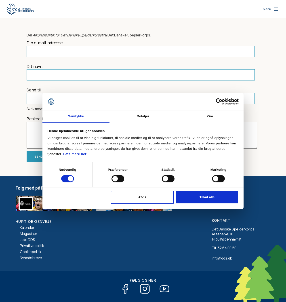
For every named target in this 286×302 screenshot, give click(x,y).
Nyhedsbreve (31, 257)
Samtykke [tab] (76, 116)
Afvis (142, 197)
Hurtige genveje (34, 221)
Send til (34, 90)
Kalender (27, 227)
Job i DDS (27, 239)
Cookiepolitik (30, 251)
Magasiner (28, 233)
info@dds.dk (222, 258)
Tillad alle (206, 197)
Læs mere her (74, 154)
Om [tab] (210, 116)
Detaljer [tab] (143, 116)
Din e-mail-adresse (45, 42)
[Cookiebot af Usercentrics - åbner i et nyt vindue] (219, 101)
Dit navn (34, 66)
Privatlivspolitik (32, 245)
